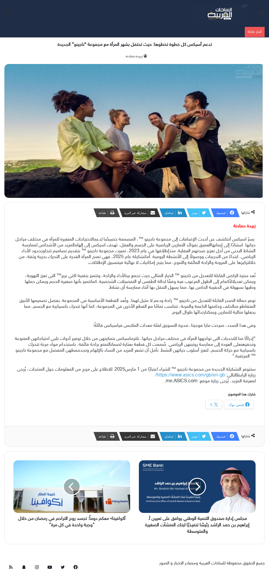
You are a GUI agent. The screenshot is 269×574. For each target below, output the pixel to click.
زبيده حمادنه (134, 56)
